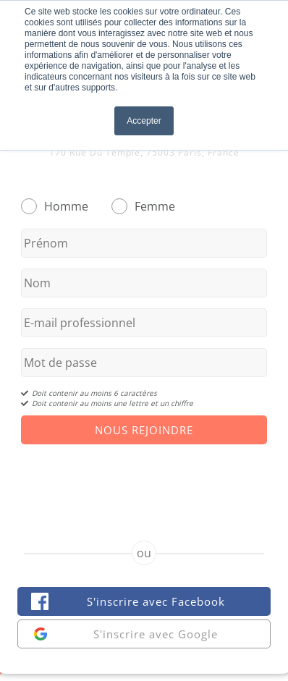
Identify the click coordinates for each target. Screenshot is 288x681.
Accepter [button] (144, 121)
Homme (66, 206)
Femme (155, 206)
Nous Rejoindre (144, 430)
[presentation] (144, 480)
